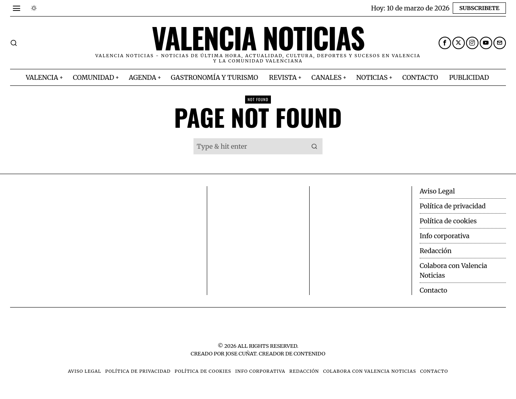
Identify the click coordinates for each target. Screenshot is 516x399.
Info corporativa (445, 236)
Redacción (436, 251)
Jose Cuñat (241, 353)
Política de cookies (448, 221)
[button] (314, 146)
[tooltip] (445, 43)
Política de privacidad (453, 206)
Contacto (433, 290)
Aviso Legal (437, 191)
